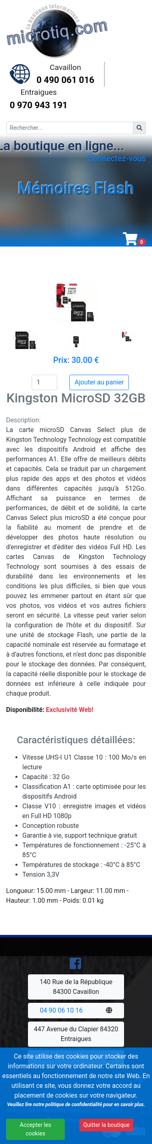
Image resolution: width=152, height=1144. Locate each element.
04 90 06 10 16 (61, 1010)
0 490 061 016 (65, 80)
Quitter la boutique (104, 1126)
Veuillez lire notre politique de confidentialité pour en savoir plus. (75, 1106)
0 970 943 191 (39, 105)
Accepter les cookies (34, 1130)
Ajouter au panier (99, 382)
